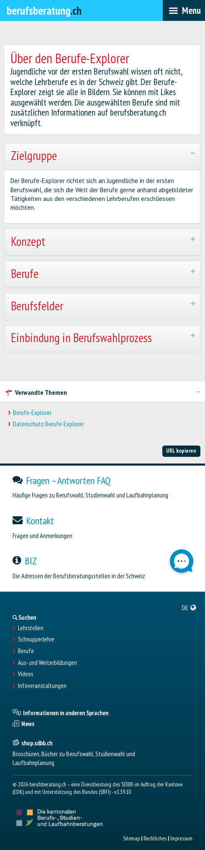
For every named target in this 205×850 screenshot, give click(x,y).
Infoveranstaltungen (42, 686)
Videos (25, 674)
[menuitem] (189, 607)
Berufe (26, 651)
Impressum (181, 838)
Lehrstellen (31, 628)
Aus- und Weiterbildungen (47, 663)
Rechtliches (155, 838)
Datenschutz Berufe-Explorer (48, 424)
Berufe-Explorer (32, 413)
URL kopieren (181, 450)
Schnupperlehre (36, 639)
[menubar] (184, 10)
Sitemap (131, 838)
